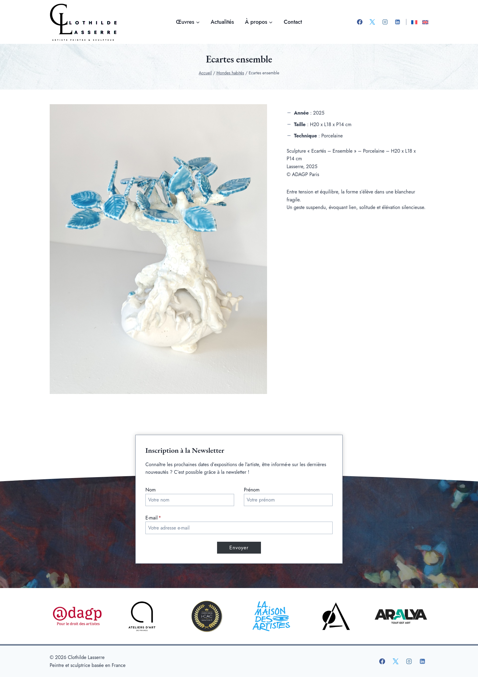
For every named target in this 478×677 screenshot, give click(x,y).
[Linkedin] (397, 21)
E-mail (153, 517)
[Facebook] (359, 21)
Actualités (222, 22)
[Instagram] (385, 21)
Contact (293, 22)
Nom (150, 489)
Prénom (252, 489)
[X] (372, 21)
